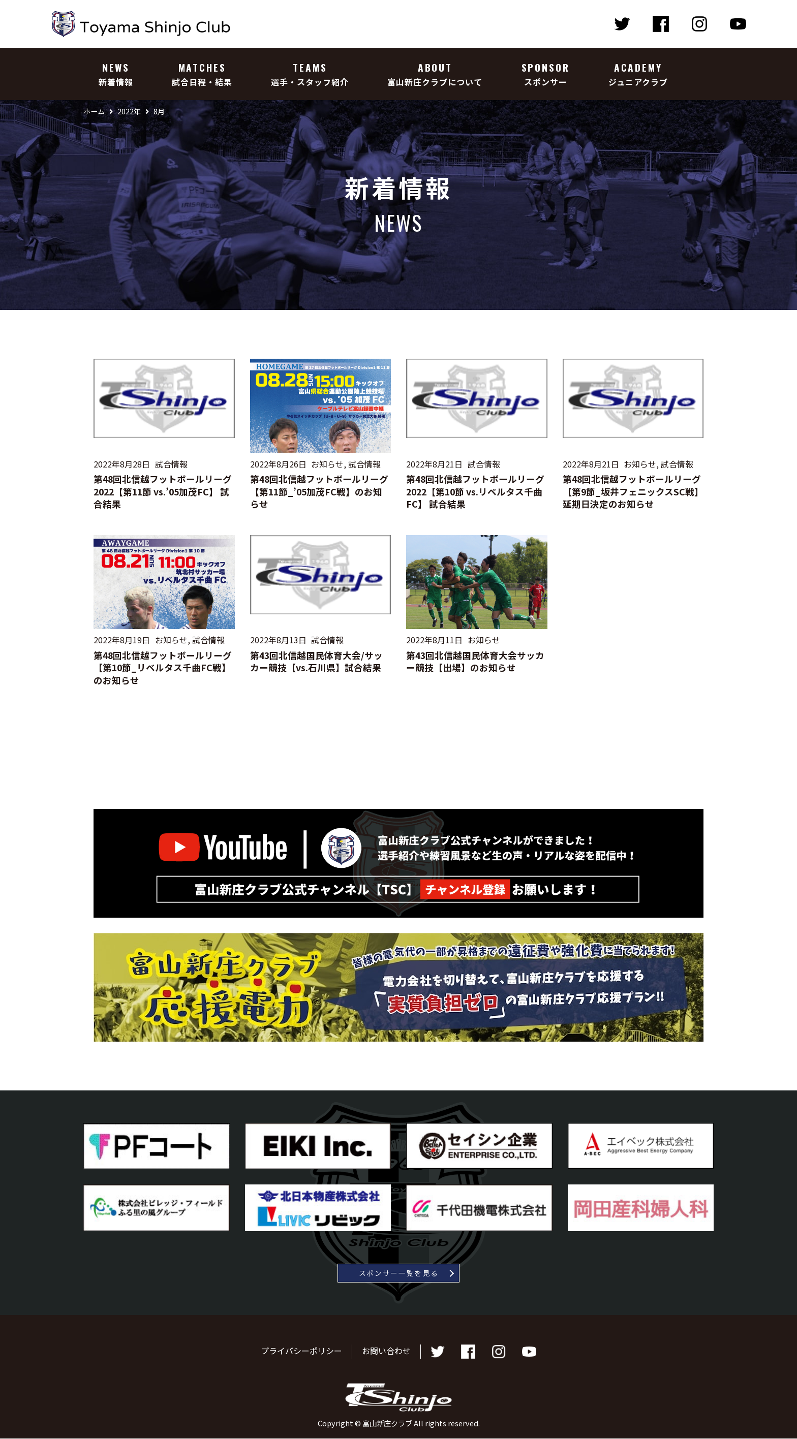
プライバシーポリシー (301, 1351)
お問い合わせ (386, 1351)
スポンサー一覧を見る (399, 1273)
